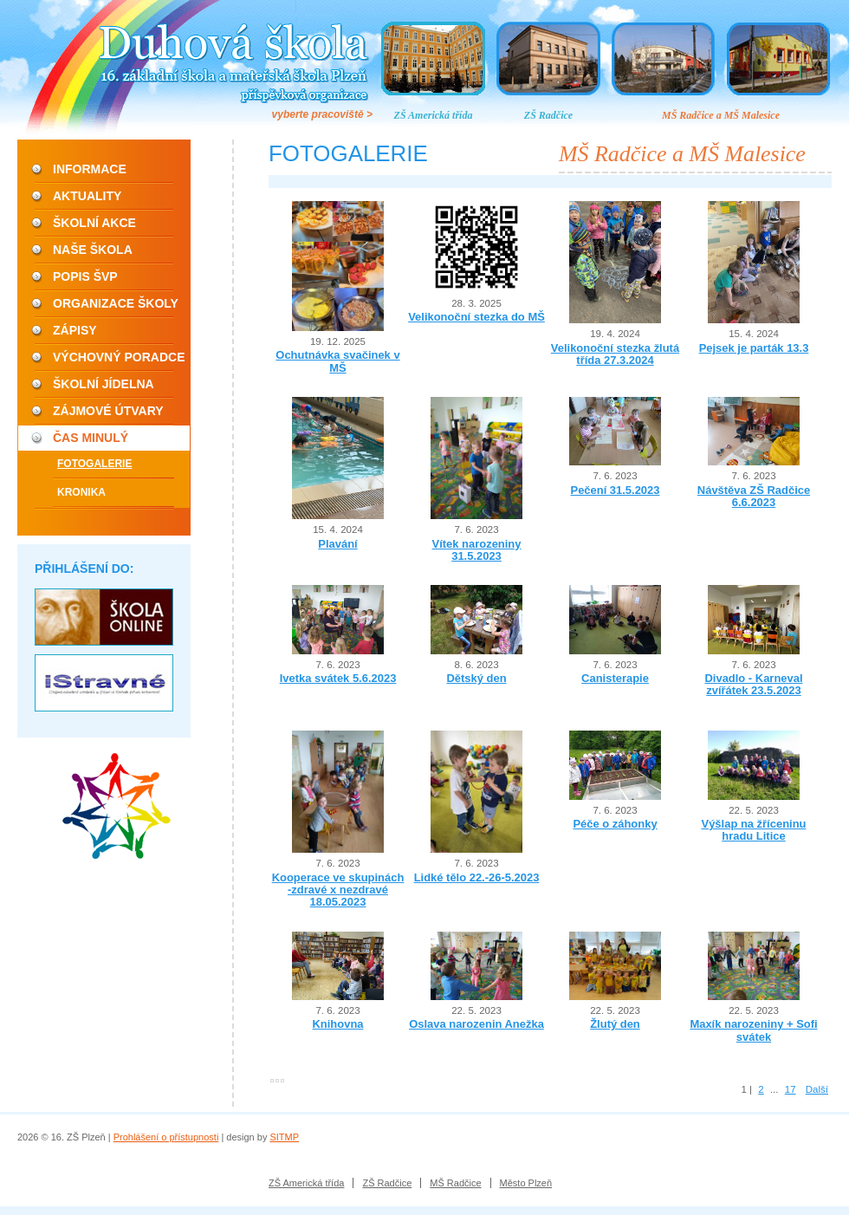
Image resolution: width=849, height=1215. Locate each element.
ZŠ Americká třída (433, 115)
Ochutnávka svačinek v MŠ (337, 361)
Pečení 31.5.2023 (615, 490)
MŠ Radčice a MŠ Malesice (721, 115)
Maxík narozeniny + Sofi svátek (753, 1030)
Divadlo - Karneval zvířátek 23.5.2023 (753, 684)
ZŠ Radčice (548, 115)
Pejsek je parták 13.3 (754, 347)
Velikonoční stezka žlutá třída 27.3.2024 (615, 354)
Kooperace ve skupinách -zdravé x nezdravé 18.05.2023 (338, 890)
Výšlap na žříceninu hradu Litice (754, 829)
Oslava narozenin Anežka (476, 1023)
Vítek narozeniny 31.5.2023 (477, 549)
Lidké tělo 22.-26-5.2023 (477, 877)
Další (817, 1089)
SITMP (284, 1137)
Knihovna (337, 1023)
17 (790, 1089)
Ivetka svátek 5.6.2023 (338, 678)
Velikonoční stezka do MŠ (476, 316)
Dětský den (476, 678)
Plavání (337, 543)
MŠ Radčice (455, 1183)
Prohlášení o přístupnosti (166, 1137)
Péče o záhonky (615, 823)
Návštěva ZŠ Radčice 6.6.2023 (753, 496)
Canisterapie (615, 678)
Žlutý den (615, 1023)
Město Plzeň (526, 1183)
